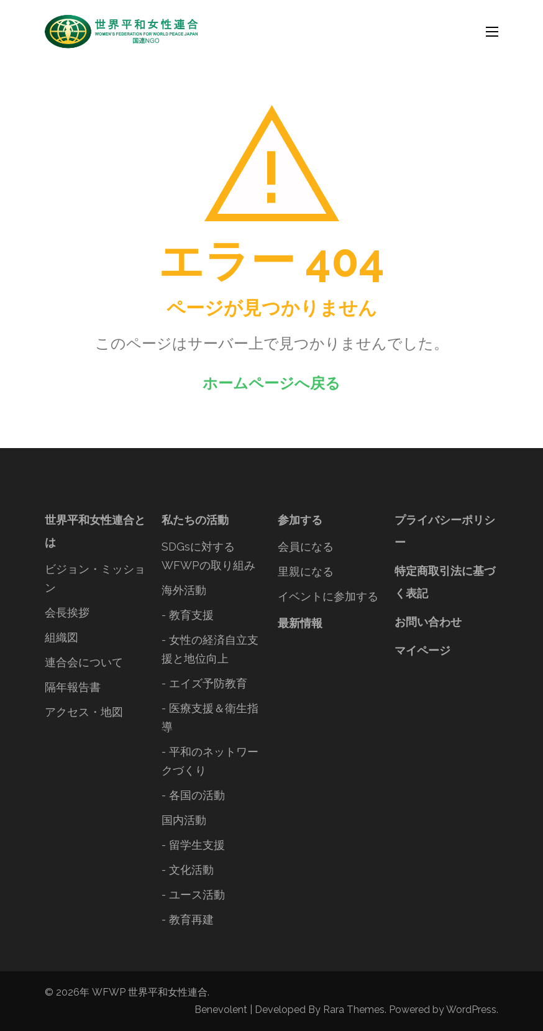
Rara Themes (354, 1009)
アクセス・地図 (84, 711)
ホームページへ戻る (271, 383)
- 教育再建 (188, 919)
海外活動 (184, 590)
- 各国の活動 (193, 795)
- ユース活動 (193, 894)
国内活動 (184, 820)
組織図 (61, 637)
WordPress (471, 1009)
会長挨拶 (67, 612)
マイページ (422, 650)
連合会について (84, 662)
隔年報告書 (73, 687)
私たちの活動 (195, 519)
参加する (300, 519)
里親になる (306, 571)
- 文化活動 (188, 869)
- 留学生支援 (193, 844)
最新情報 (300, 623)
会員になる (306, 546)
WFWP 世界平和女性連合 (150, 992)
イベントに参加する (328, 596)
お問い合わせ (428, 621)
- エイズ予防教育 (204, 683)
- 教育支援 (188, 614)
